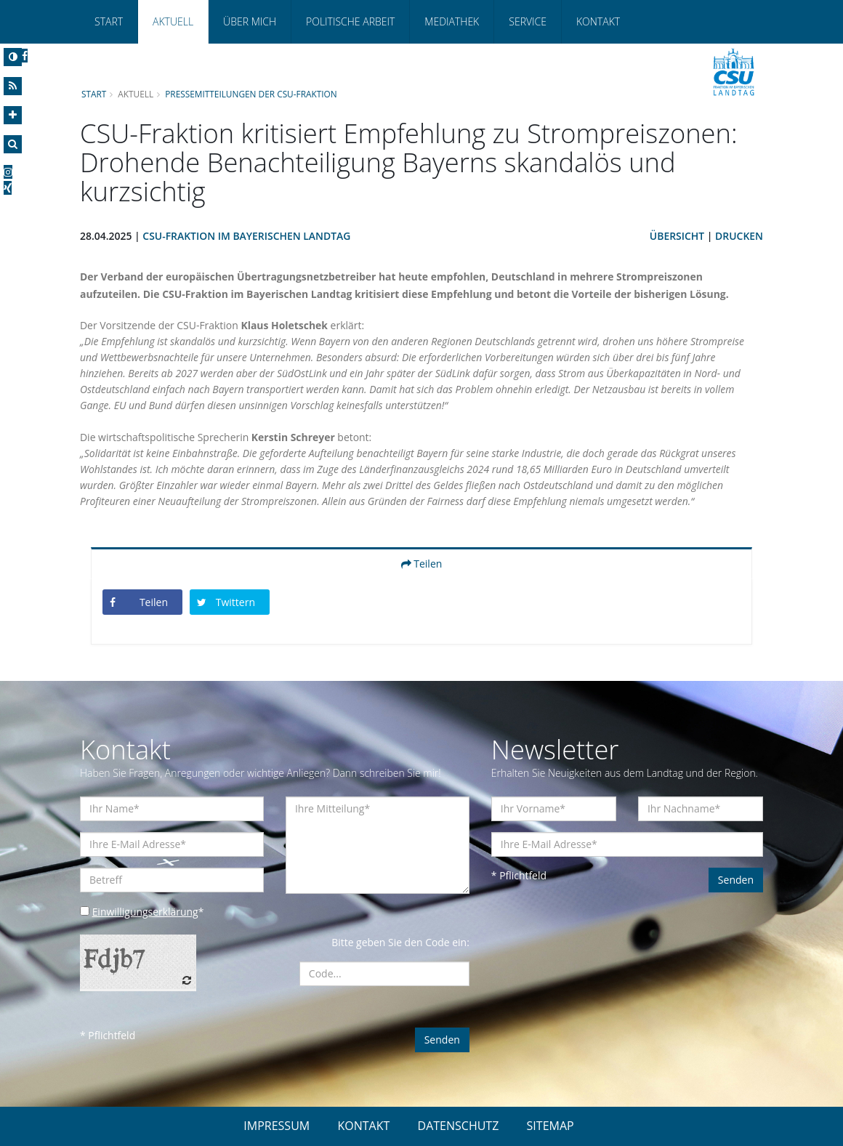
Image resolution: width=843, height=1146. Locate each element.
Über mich (249, 21)
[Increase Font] (13, 115)
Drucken (739, 236)
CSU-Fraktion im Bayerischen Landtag (247, 236)
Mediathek (451, 21)
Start (108, 21)
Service (527, 21)
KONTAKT (363, 1126)
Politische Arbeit (350, 21)
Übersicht (676, 236)
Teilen (422, 563)
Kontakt (598, 21)
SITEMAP (550, 1126)
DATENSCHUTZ (458, 1126)
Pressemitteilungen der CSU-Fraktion (252, 94)
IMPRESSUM (276, 1126)
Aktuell (173, 21)
